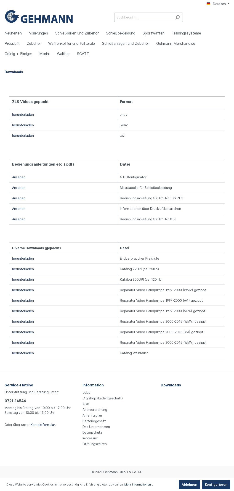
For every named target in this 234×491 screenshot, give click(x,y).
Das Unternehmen (96, 427)
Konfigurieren (216, 484)
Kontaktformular (43, 425)
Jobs (86, 392)
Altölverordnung (94, 410)
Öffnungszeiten (94, 444)
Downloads (171, 385)
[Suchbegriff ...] (143, 17)
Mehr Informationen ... (139, 484)
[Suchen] (177, 17)
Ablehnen (189, 484)
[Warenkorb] (226, 17)
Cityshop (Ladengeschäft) (102, 398)
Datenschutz (92, 432)
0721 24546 (15, 401)
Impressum (90, 438)
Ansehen (18, 177)
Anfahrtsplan (92, 415)
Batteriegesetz (94, 421)
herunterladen (23, 114)
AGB (85, 404)
